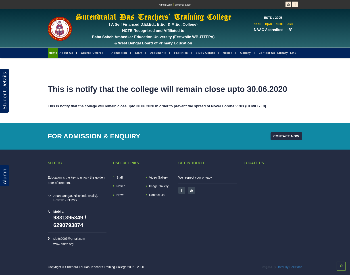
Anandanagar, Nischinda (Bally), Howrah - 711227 (75, 198)
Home (53, 52)
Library (282, 52)
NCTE (279, 24)
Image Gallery (159, 186)
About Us (66, 52)
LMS (293, 52)
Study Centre (205, 52)
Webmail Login (183, 4)
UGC (290, 24)
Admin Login (165, 4)
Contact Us (267, 52)
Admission (119, 52)
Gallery (245, 52)
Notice (227, 52)
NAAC (257, 24)
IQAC (268, 24)
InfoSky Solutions (290, 267)
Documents (158, 52)
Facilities (181, 52)
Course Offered (92, 52)
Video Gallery (158, 177)
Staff (138, 52)
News (120, 195)
